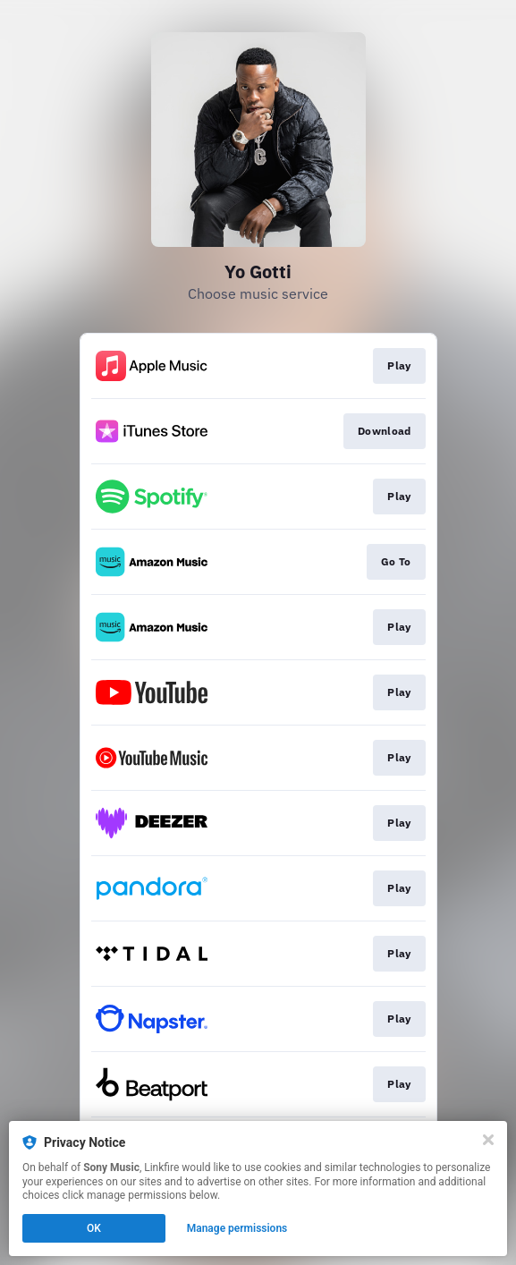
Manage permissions (237, 1228)
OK (94, 1228)
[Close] (488, 1139)
